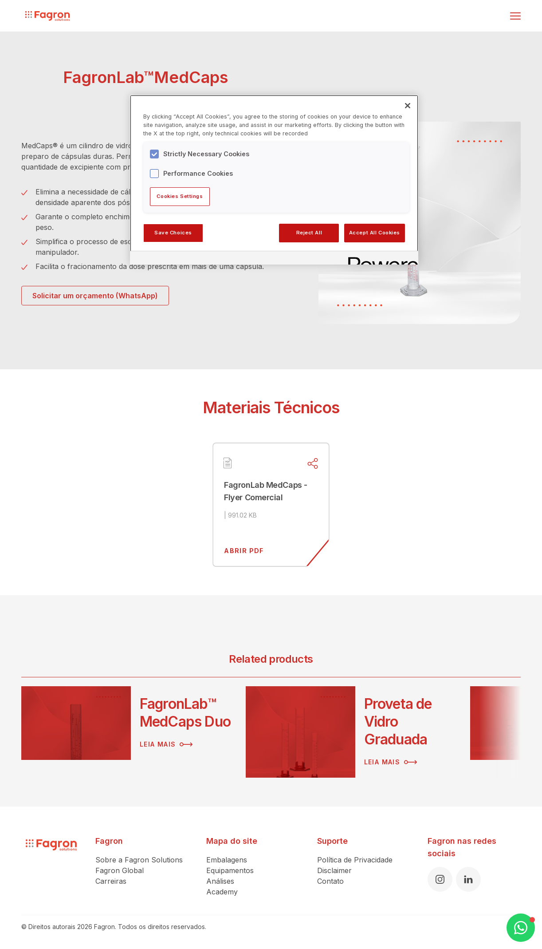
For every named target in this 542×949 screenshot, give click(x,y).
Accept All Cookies (374, 232)
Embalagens (226, 859)
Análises (220, 881)
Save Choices (173, 232)
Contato (330, 881)
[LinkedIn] (468, 879)
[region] (274, 180)
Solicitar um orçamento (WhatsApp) (95, 295)
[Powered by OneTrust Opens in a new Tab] (380, 259)
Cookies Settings (180, 196)
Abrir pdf (244, 550)
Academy (222, 891)
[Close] (407, 105)
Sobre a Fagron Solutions (139, 859)
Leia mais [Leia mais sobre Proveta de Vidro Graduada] (390, 762)
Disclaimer (334, 870)
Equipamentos (230, 870)
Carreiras (110, 881)
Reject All (309, 232)
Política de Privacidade (355, 859)
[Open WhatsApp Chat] (521, 927)
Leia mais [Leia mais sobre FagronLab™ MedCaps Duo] (166, 744)
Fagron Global (119, 870)
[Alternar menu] (515, 16)
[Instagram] (440, 879)
